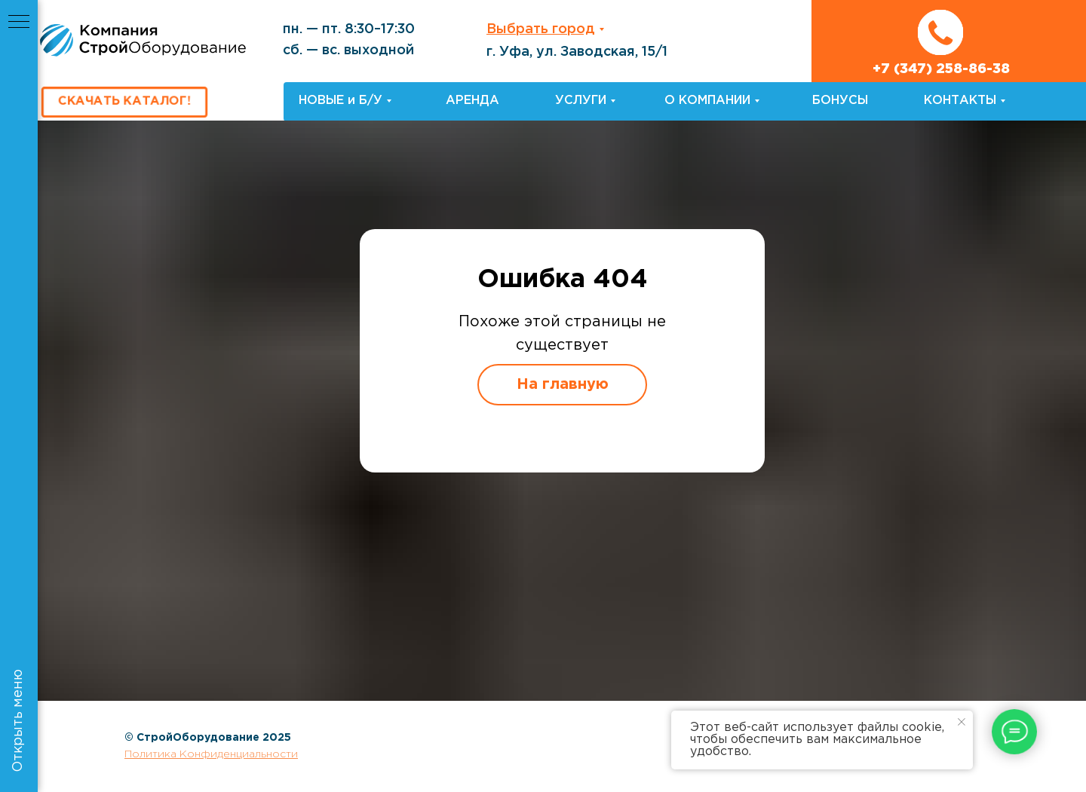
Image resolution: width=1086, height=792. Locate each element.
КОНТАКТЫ (960, 100)
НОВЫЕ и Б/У (340, 100)
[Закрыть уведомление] (961, 721)
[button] (124, 102)
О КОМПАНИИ (707, 100)
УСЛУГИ (580, 100)
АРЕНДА (472, 100)
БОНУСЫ (840, 100)
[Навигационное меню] (18, 22)
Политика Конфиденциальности (211, 754)
